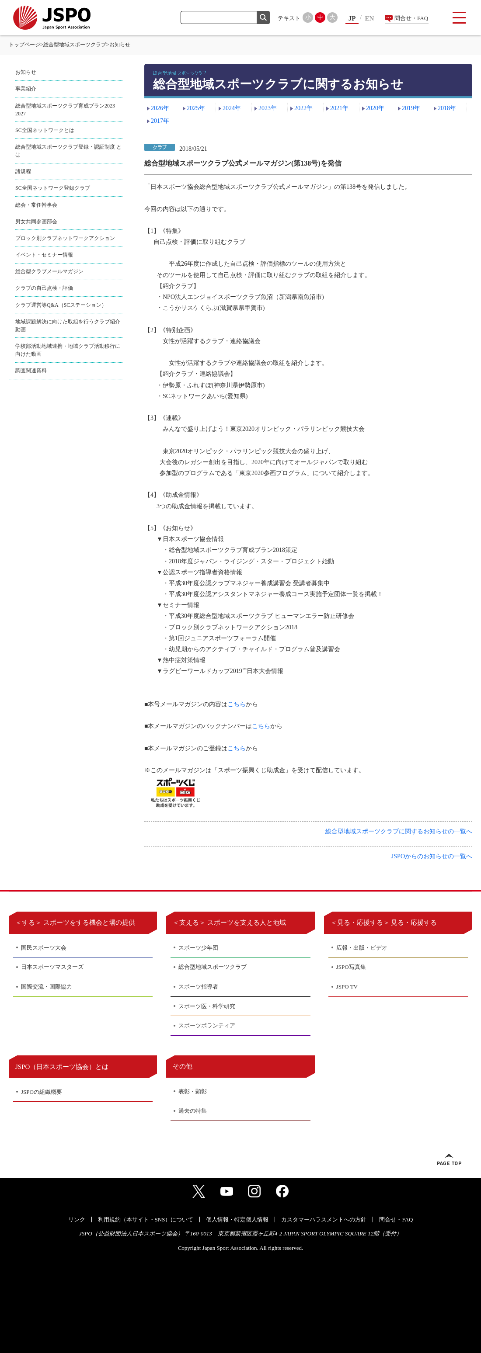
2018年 (447, 108)
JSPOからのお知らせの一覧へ (431, 856)
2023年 (267, 108)
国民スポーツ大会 (43, 947)
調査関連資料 (31, 371)
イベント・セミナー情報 (44, 255)
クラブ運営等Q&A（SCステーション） (61, 305)
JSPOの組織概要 (41, 1092)
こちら (236, 704)
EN (369, 18)
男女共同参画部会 (36, 222)
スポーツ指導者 (198, 986)
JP (352, 18)
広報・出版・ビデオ (361, 947)
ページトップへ (449, 1159)
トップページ (24, 45)
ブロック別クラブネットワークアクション (65, 238)
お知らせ (25, 72)
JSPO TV (347, 986)
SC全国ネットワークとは (44, 130)
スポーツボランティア (206, 1025)
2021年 (339, 108)
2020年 (375, 108)
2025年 (196, 108)
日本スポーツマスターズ (52, 967)
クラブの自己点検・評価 (44, 288)
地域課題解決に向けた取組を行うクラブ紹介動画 (67, 326)
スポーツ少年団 (198, 947)
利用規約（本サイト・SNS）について (146, 1219)
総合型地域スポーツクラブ (74, 45)
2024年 (232, 108)
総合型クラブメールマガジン (49, 271)
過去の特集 (192, 1110)
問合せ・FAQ (411, 18)
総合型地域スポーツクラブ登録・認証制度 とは (68, 151)
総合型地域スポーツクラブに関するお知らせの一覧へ (398, 831)
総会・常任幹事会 (36, 205)
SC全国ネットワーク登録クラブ (52, 188)
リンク (76, 1219)
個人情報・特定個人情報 (237, 1219)
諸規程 (23, 171)
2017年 (160, 121)
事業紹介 (25, 89)
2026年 (160, 108)
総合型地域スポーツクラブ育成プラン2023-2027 (66, 110)
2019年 (411, 108)
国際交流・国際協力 (46, 986)
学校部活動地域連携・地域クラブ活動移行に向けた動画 (67, 350)
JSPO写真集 (351, 967)
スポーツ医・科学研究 (206, 1006)
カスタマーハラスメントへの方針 (323, 1219)
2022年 (303, 108)
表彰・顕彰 (192, 1091)
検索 (263, 17)
